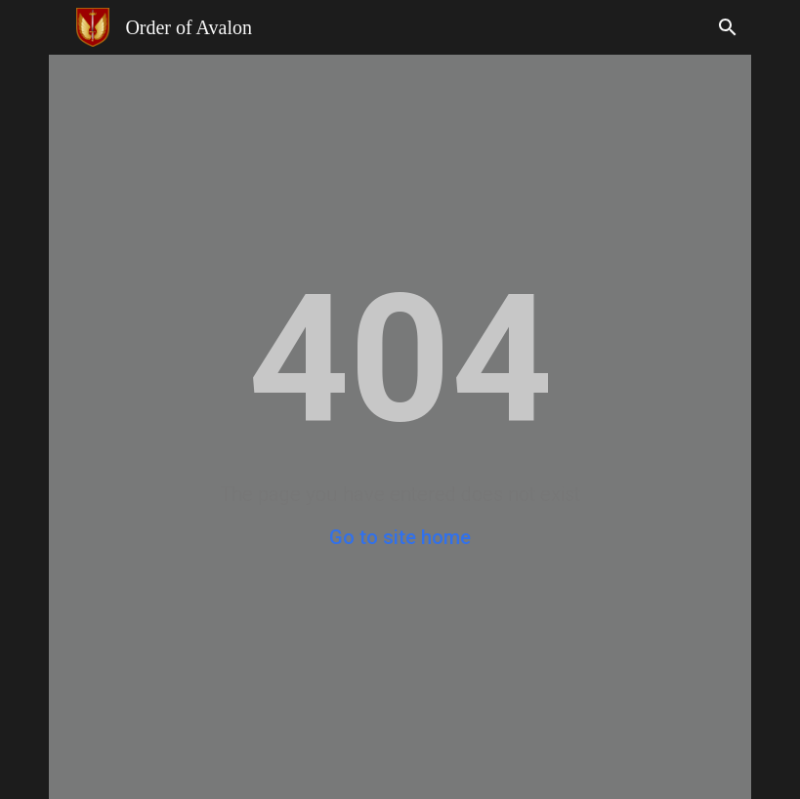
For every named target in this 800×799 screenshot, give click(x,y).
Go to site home (400, 537)
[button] (727, 27)
